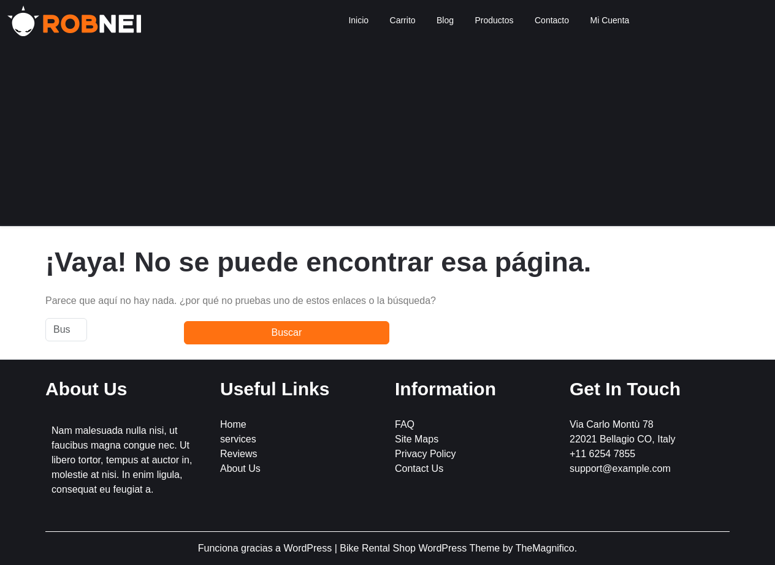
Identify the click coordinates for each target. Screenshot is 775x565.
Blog (445, 20)
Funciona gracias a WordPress (266, 548)
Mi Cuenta (610, 20)
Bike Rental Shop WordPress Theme (421, 548)
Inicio (358, 20)
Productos (494, 20)
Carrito (403, 20)
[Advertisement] (387, 133)
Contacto (552, 20)
